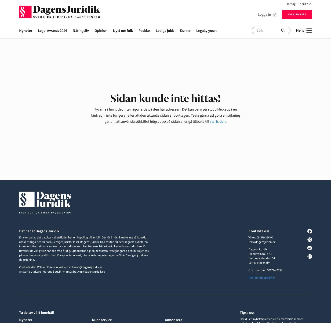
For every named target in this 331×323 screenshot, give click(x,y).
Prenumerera (296, 14)
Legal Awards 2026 (52, 30)
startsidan (218, 121)
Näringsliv (81, 30)
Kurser (185, 30)
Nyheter (25, 30)
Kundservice (102, 320)
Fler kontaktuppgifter (261, 278)
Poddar (144, 30)
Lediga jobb (165, 30)
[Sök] (271, 30)
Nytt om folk (123, 30)
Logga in (267, 14)
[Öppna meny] (304, 30)
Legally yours (206, 30)
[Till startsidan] (59, 10)
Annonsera (173, 320)
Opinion (101, 30)
